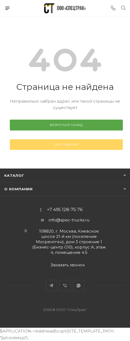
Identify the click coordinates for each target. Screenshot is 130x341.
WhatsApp (78, 285)
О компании (18, 189)
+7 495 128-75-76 (64, 210)
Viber (65, 285)
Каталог (14, 175)
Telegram (51, 285)
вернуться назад (66, 125)
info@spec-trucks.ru (69, 219)
